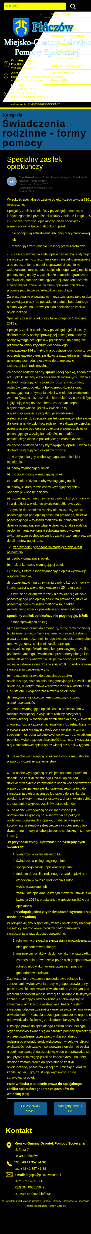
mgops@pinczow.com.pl (34, 96)
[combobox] (35, 6)
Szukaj (72, 6)
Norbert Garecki (56, 1205)
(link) (25, 1094)
